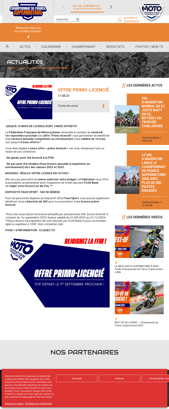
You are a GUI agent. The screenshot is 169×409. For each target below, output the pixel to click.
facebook (103, 109)
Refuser (119, 378)
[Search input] (65, 19)
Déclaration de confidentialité (38, 404)
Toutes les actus (27, 70)
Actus (22, 48)
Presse (103, 19)
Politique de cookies (14, 404)
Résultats (115, 48)
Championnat (82, 48)
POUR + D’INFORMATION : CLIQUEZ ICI (30, 232)
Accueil (5, 48)
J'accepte (77, 378)
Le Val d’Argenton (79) (89, 7)
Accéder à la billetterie (132, 19)
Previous (64, 7)
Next (111, 7)
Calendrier (49, 48)
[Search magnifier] (78, 19)
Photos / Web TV (149, 48)
